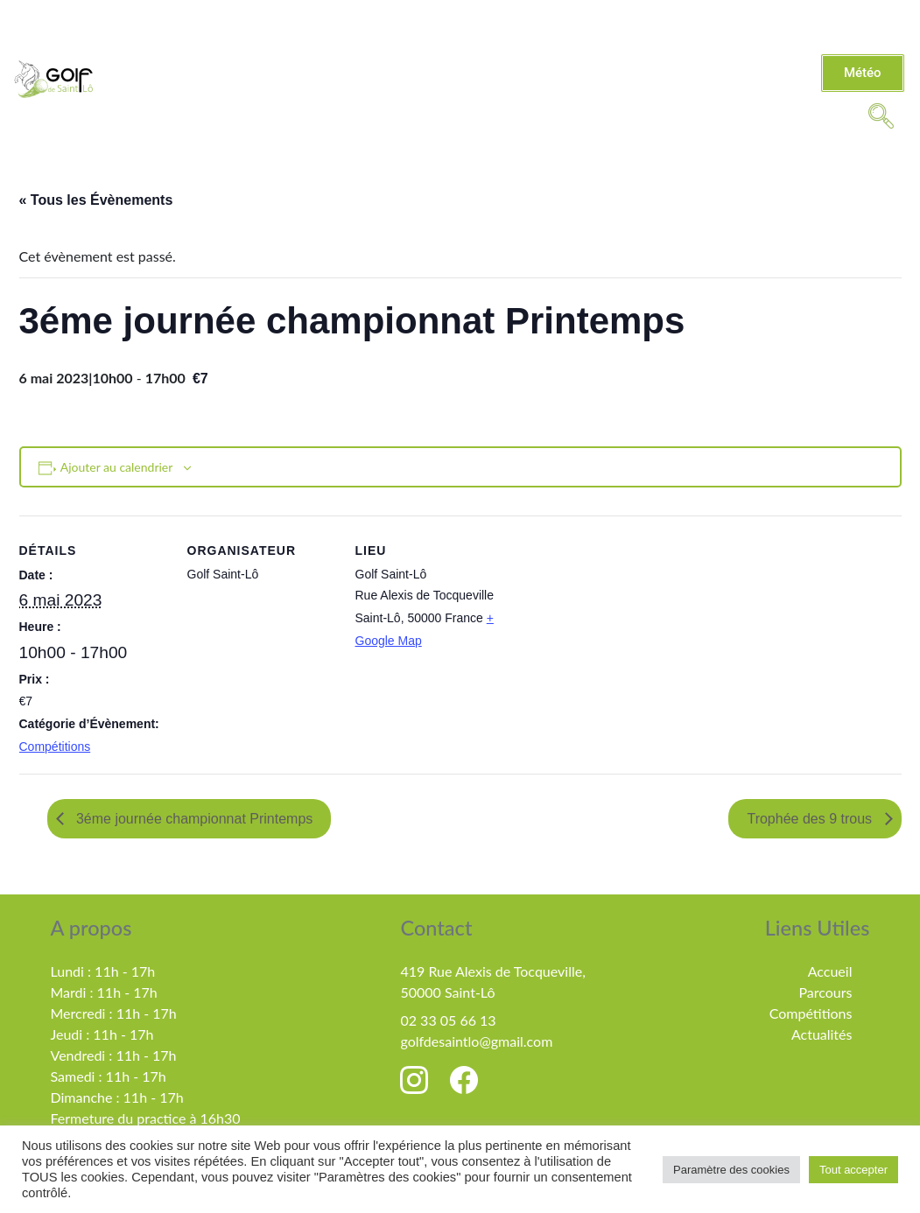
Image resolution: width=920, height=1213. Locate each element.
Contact (544, 93)
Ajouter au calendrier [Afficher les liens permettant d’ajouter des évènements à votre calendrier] (116, 466)
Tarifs (472, 58)
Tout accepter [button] (853, 1169)
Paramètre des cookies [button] (731, 1169)
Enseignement (582, 58)
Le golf (273, 58)
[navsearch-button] (880, 114)
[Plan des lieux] (615, 635)
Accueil (830, 971)
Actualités (380, 58)
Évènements (435, 93)
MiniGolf (762, 93)
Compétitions (732, 58)
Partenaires (651, 93)
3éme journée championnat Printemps (193, 818)
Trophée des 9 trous (811, 818)
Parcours (825, 992)
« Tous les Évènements (96, 200)
